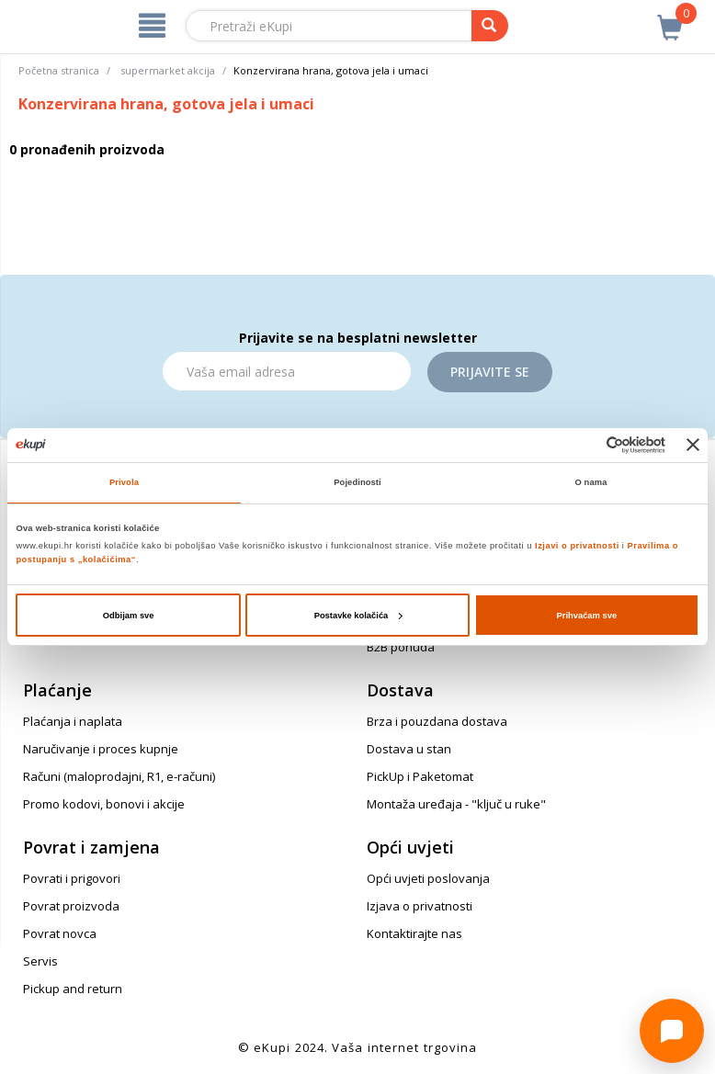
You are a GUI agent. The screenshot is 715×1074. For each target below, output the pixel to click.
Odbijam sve (128, 615)
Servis (40, 961)
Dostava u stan (409, 748)
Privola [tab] (124, 482)
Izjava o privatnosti (419, 906)
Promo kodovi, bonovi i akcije (104, 804)
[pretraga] (489, 25)
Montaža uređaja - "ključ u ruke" (456, 804)
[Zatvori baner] (693, 444)
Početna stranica (58, 70)
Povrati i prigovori (71, 878)
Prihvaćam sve (587, 615)
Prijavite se (489, 371)
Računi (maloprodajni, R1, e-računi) (119, 776)
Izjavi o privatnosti (577, 545)
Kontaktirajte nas (414, 933)
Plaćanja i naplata (72, 721)
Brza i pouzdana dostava (437, 721)
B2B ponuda (401, 647)
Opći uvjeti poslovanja (428, 878)
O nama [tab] (591, 482)
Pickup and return (72, 988)
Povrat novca (59, 933)
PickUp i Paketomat (420, 776)
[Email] (287, 371)
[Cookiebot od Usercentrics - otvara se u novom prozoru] (585, 445)
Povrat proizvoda (71, 906)
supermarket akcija (167, 70)
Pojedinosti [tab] (357, 482)
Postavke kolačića (358, 615)
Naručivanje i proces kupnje (100, 748)
